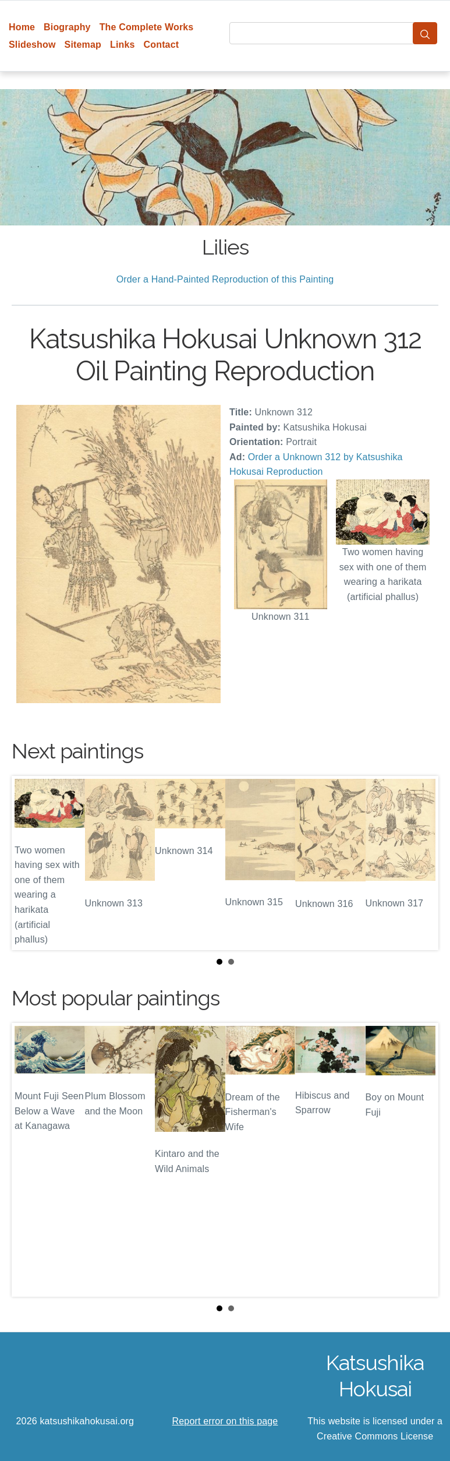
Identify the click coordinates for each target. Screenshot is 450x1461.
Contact (161, 45)
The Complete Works (147, 27)
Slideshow (32, 45)
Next (420, 863)
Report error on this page (225, 1421)
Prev (29, 863)
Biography (67, 27)
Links (122, 45)
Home (22, 27)
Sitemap (83, 45)
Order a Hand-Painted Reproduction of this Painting (225, 279)
